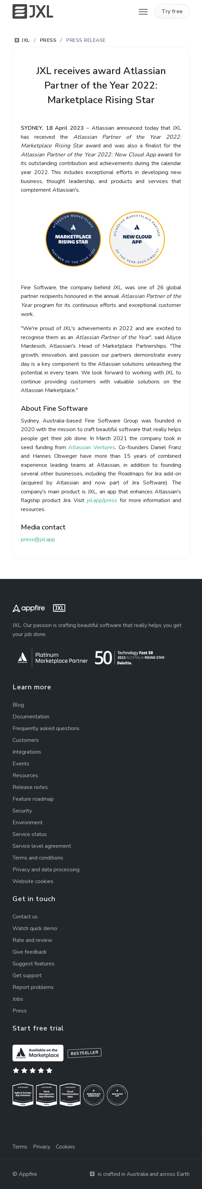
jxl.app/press (102, 500)
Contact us (25, 916)
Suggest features (33, 964)
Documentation (30, 716)
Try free (172, 11)
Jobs (17, 999)
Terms (19, 1147)
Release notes (30, 787)
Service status (29, 834)
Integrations (26, 752)
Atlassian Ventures (91, 447)
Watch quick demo (34, 928)
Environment (27, 822)
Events (21, 764)
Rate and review (32, 940)
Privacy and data (45, 869)
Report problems (33, 987)
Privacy (41, 1147)
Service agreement (41, 846)
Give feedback (29, 952)
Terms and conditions (37, 858)
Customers (25, 740)
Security (22, 811)
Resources (25, 775)
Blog (18, 705)
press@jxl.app (38, 539)
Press (48, 40)
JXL (22, 40)
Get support (27, 975)
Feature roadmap (33, 799)
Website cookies (32, 881)
